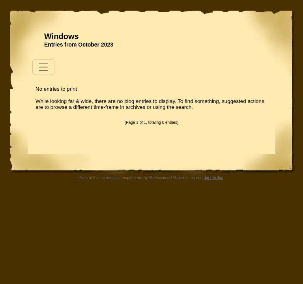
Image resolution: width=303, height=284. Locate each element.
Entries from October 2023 (78, 44)
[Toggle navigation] (43, 67)
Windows (61, 36)
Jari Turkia (213, 178)
